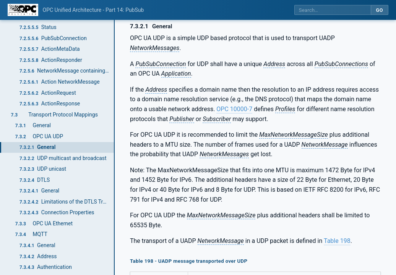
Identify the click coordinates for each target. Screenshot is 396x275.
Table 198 (337, 240)
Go (379, 10)
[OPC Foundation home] (23, 10)
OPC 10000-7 (234, 109)
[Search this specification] (332, 10)
